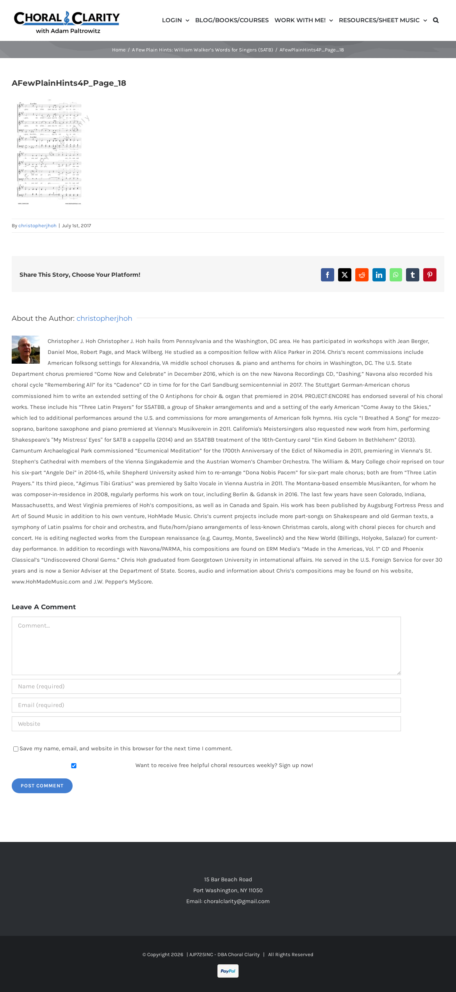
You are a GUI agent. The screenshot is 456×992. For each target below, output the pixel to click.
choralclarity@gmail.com (237, 901)
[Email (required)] (206, 705)
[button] (435, 19)
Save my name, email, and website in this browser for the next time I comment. (126, 748)
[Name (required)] (206, 686)
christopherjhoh (37, 225)
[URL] (206, 723)
